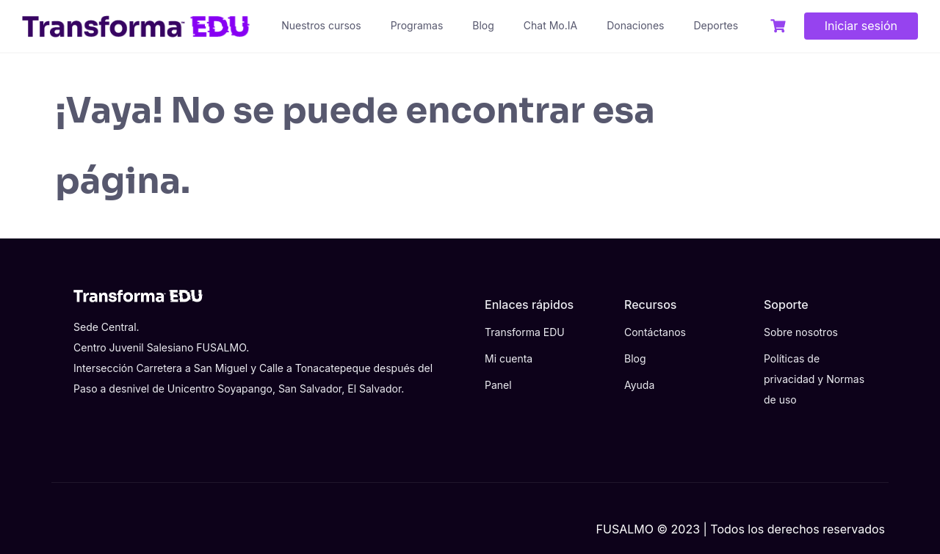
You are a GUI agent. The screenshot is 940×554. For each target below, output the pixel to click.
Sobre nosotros (801, 332)
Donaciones (635, 25)
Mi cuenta (508, 358)
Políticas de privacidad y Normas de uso (814, 379)
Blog (483, 25)
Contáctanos (655, 332)
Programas (417, 25)
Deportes (715, 25)
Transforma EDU (525, 332)
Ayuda (639, 385)
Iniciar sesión (861, 25)
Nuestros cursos (321, 25)
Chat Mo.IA (550, 25)
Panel (498, 385)
